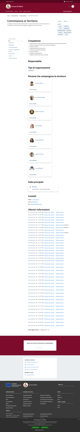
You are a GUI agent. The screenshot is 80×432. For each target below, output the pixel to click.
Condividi (60, 21)
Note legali (42, 418)
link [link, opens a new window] (51, 425)
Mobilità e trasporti (27, 405)
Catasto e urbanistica (27, 403)
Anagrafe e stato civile (27, 395)
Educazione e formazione (45, 395)
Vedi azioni (66, 21)
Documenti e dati (9, 407)
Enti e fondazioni (9, 401)
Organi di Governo (9, 395)
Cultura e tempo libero (27, 397)
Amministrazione (14, 15)
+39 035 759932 (35, 199)
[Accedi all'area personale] (68, 1)
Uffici (7, 399)
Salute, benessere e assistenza (46, 401)
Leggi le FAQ (25, 418)
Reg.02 (62, 237)
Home (8, 15)
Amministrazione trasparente (46, 414)
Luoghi (58, 405)
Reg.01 (57, 237)
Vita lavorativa (26, 399)
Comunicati (59, 397)
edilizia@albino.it (34, 202)
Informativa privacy (44, 416)
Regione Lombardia (9, 1)
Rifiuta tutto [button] (44, 427)
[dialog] (40, 425)
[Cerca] (72, 6)
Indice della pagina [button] (12, 38)
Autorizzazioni (43, 403)
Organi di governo (23, 15)
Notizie (58, 395)
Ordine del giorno (49, 212)
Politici (7, 403)
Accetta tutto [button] (35, 427)
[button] (40, 430)
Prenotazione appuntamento (28, 414)
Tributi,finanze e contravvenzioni (46, 399)
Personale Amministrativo (11, 405)
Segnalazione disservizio (28, 416)
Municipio (34, 187)
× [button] (78, 419)
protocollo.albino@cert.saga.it (36, 204)
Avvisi (58, 399)
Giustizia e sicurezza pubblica (46, 397)
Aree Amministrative (10, 397)
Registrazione (60, 212)
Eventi (58, 407)
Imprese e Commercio (27, 401)
